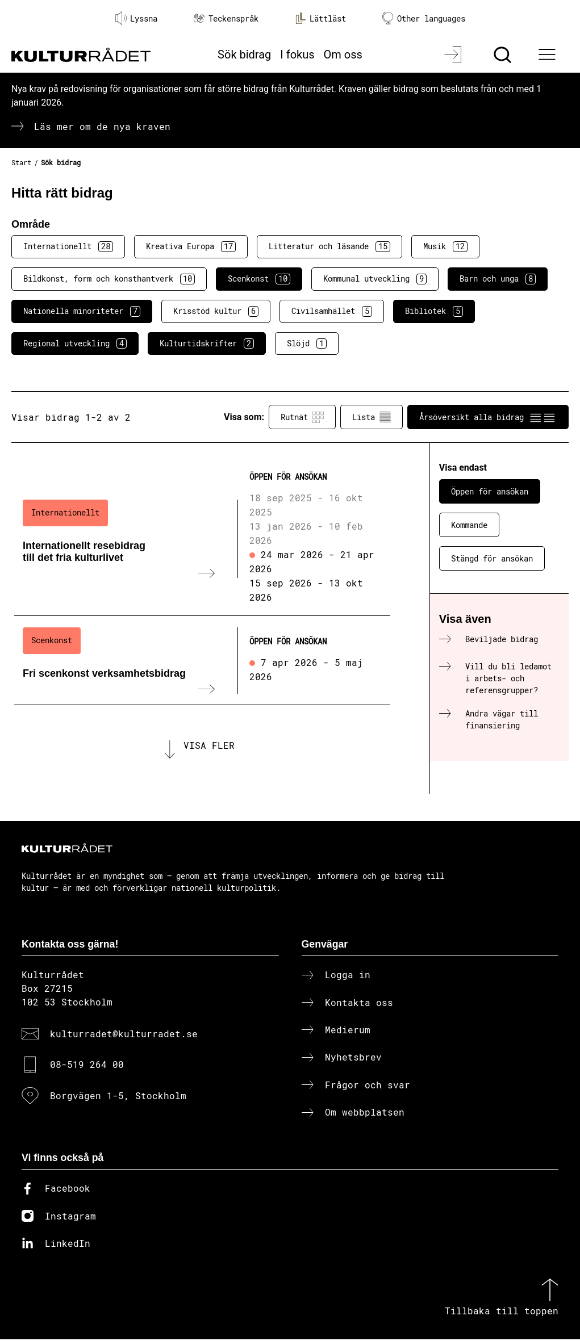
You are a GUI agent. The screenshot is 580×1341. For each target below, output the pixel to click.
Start (21, 162)
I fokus (297, 54)
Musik (445, 246)
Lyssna (136, 18)
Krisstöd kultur (215, 311)
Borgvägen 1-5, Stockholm (118, 1097)
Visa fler (209, 746)
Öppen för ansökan (489, 491)
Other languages (423, 18)
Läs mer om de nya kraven (102, 126)
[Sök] (503, 54)
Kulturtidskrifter (207, 343)
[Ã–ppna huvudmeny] (548, 54)
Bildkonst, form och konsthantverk (109, 278)
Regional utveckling (75, 343)
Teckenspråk (226, 18)
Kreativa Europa (191, 246)
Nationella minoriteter (81, 311)
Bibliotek (434, 311)
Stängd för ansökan (492, 558)
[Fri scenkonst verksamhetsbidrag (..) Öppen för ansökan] (202, 660)
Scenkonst (259, 278)
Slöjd (307, 343)
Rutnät (302, 417)
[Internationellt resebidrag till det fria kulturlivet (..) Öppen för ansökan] (202, 538)
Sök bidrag (244, 54)
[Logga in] (454, 54)
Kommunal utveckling (375, 278)
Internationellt (68, 246)
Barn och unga (498, 278)
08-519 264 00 (87, 1066)
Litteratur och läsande (329, 246)
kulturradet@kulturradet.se (124, 1035)
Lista (371, 417)
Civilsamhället (331, 311)
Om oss (343, 54)
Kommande (469, 524)
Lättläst (320, 18)
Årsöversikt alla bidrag (488, 417)
